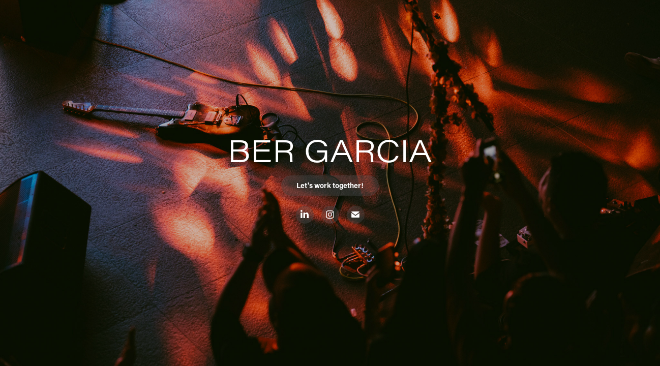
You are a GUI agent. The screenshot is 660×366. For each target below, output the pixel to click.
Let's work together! (330, 185)
